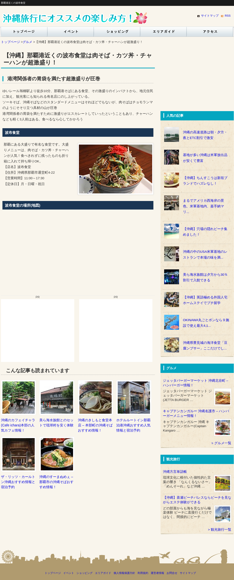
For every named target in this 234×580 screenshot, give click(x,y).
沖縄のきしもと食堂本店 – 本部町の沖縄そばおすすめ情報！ (95, 425)
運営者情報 (157, 572)
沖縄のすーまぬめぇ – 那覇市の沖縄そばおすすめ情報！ (56, 482)
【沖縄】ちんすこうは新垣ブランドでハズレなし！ (205, 180)
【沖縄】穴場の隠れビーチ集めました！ (205, 231)
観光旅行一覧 (221, 529)
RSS (228, 15)
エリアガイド (163, 33)
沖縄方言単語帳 (175, 472)
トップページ (23, 33)
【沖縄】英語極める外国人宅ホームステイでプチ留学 (205, 300)
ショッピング (117, 33)
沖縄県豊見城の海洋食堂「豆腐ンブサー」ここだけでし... (205, 345)
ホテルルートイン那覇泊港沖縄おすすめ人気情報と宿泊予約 (133, 425)
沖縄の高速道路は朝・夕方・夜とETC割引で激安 (205, 135)
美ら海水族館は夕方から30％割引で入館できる (205, 277)
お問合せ (172, 572)
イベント (70, 33)
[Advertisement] (37, 329)
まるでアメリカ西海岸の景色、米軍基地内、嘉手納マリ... (203, 206)
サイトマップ (210, 15)
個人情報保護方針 (124, 572)
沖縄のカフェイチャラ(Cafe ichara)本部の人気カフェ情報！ (18, 425)
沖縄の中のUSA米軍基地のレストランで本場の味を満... (205, 254)
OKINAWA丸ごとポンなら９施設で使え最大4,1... (206, 322)
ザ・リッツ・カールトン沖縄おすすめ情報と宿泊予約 (18, 482)
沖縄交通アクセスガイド (210, 33)
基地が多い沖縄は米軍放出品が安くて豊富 (205, 157)
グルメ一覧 (222, 443)
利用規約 (143, 572)
